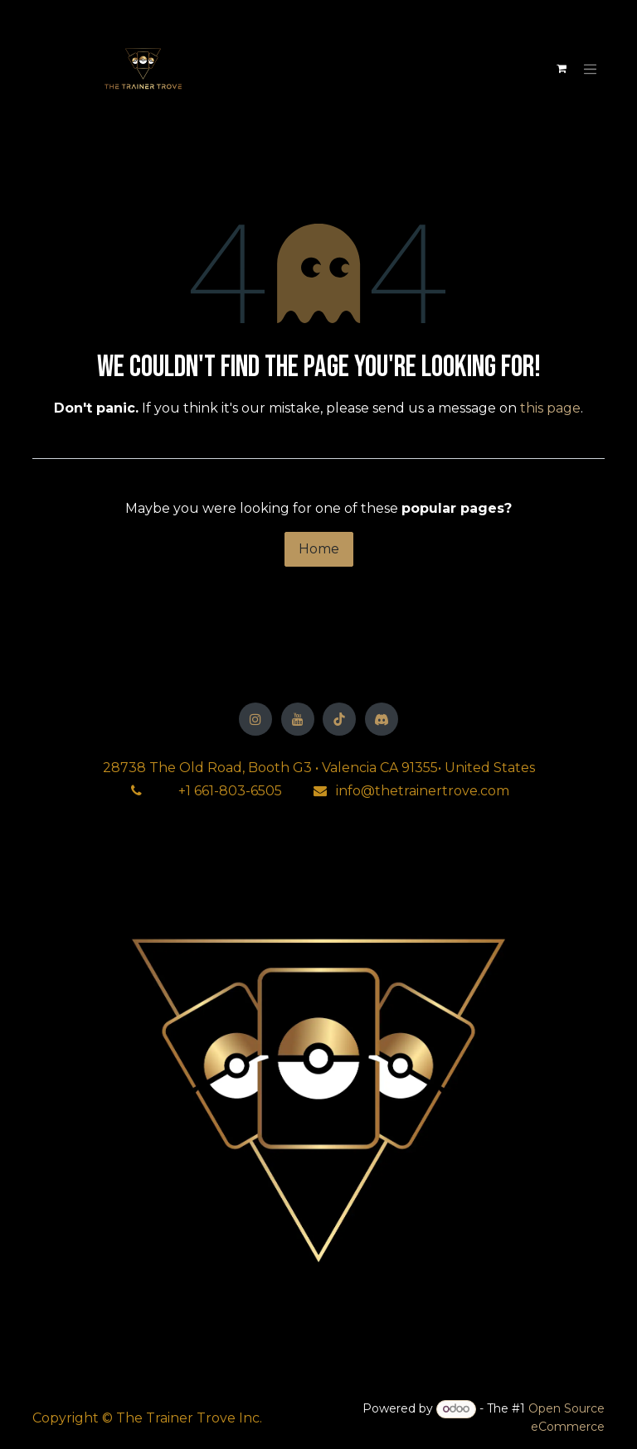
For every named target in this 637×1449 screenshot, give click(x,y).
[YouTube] (297, 719)
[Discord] (381, 719)
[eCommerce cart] (561, 69)
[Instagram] (255, 719)
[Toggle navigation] (590, 69)
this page (550, 408)
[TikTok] (339, 719)
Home (319, 549)
